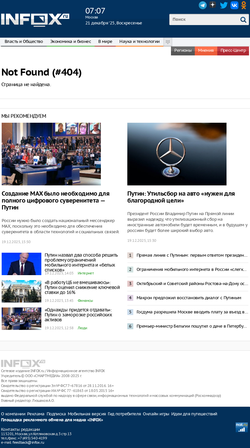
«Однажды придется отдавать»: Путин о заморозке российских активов (78, 315)
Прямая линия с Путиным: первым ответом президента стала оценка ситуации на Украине (192, 255)
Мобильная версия (87, 413)
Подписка (56, 413)
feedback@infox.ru (28, 442)
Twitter (224, 5)
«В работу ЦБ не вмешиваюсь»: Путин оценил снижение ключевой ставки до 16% (82, 287)
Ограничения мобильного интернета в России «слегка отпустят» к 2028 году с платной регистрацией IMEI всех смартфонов (192, 269)
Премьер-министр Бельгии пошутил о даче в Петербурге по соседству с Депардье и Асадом (192, 326)
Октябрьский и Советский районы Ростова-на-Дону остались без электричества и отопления (192, 283)
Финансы (85, 300)
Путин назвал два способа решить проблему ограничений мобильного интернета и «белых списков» (81, 262)
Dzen (213, 5)
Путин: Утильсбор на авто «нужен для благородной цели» (181, 197)
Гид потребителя (124, 413)
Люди (82, 328)
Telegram (203, 5)
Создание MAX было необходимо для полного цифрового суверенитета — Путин (55, 200)
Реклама (36, 413)
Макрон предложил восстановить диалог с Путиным (189, 297)
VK (234, 5)
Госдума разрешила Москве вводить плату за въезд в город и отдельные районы (192, 311)
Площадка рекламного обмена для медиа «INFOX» (52, 420)
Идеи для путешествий (194, 413)
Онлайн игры (156, 413)
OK (245, 5)
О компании (13, 413)
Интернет (86, 273)
